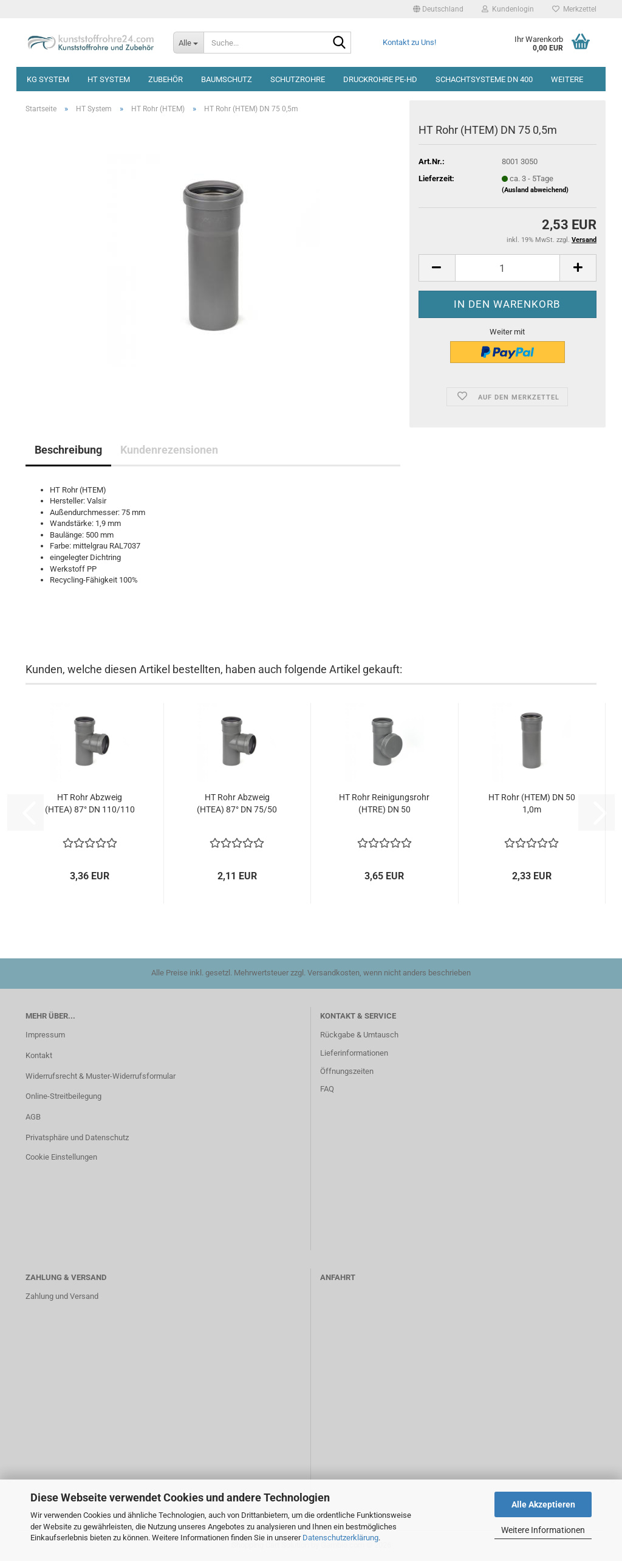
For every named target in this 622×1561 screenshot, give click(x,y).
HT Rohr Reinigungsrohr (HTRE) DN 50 (384, 803)
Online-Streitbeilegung (63, 1096)
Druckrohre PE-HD (380, 79)
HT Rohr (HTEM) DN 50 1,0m (531, 803)
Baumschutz (226, 79)
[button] (438, 9)
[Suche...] (188, 43)
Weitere (567, 79)
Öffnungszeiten (347, 1071)
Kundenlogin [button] (508, 9)
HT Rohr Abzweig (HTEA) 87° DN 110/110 (90, 803)
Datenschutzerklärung (340, 1537)
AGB (33, 1116)
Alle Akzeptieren (543, 1504)
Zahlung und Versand (62, 1296)
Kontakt (39, 1055)
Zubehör (165, 79)
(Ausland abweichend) (535, 190)
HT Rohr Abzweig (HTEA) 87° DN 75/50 (237, 803)
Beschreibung (68, 449)
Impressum (45, 1034)
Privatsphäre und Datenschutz (77, 1137)
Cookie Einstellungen (61, 1156)
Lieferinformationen (354, 1052)
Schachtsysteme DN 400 (484, 79)
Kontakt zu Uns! (409, 42)
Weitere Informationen (543, 1530)
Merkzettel (574, 9)
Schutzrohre (297, 79)
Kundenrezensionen (169, 449)
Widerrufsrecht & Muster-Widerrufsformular (101, 1076)
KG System (48, 79)
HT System (108, 79)
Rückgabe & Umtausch (359, 1034)
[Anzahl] (507, 268)
